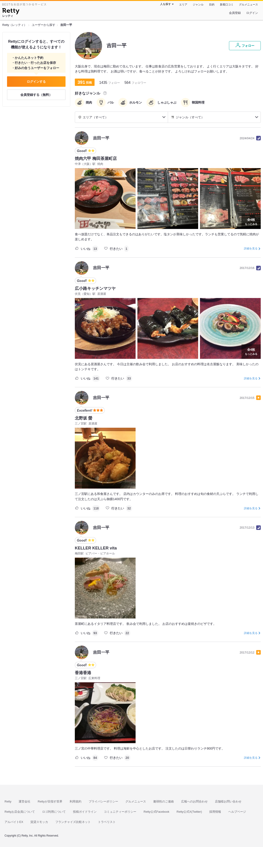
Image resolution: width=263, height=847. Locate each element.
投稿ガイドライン (85, 811)
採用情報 (215, 811)
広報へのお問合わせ (194, 801)
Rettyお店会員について (20, 811)
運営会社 (24, 801)
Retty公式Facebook (156, 811)
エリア (183, 4)
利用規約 (75, 801)
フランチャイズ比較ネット (73, 822)
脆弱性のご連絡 (163, 801)
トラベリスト (107, 822)
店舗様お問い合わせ (228, 801)
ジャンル (198, 4)
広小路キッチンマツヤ (95, 288)
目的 (211, 4)
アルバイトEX (14, 822)
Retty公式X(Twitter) (189, 811)
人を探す (165, 4)
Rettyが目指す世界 (50, 801)
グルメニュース (248, 4)
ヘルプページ (237, 811)
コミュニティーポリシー (120, 811)
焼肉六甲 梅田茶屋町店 (96, 158)
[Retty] (10, 11)
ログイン (252, 13)
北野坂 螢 (83, 418)
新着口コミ (227, 4)
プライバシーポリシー (103, 801)
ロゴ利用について (54, 811)
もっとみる (251, 221)
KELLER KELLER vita (96, 548)
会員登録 (235, 13)
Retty (8, 801)
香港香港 (83, 673)
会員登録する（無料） (36, 95)
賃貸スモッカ (39, 822)
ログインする (36, 81)
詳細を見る (251, 248)
